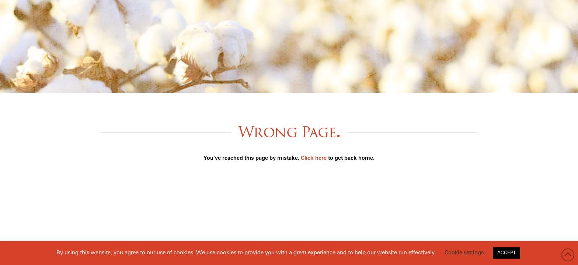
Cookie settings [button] (464, 253)
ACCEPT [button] (506, 253)
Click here (314, 158)
